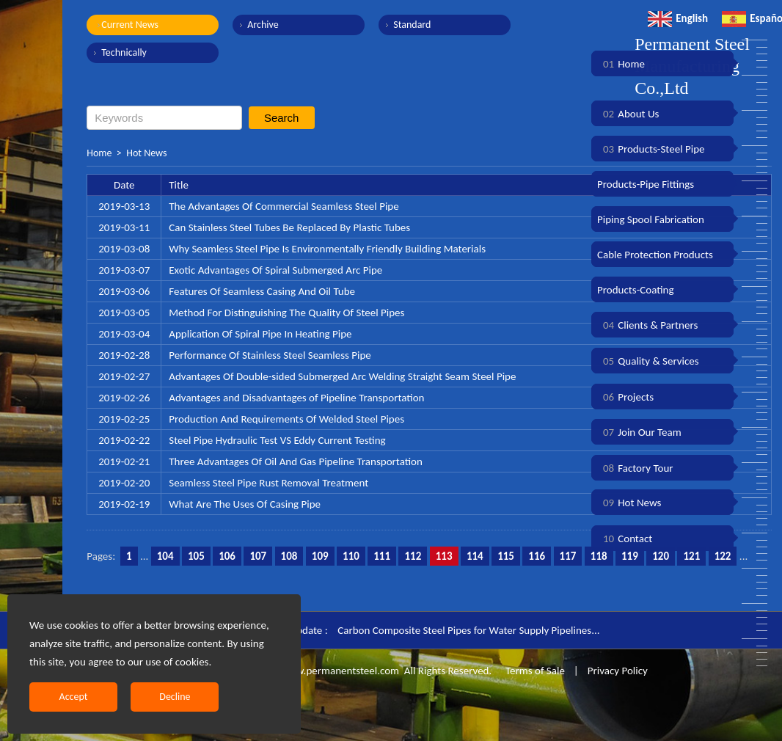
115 (505, 556)
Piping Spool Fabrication (650, 219)
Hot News (146, 153)
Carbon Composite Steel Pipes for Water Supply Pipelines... (468, 630)
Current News (129, 24)
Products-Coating (635, 289)
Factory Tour (635, 468)
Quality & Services (648, 361)
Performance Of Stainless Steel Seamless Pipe (270, 355)
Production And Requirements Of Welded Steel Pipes (286, 419)
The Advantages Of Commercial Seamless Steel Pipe (283, 206)
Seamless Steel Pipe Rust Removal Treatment (268, 482)
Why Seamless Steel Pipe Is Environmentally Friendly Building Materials (327, 248)
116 (536, 556)
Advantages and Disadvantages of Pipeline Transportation (296, 397)
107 (257, 556)
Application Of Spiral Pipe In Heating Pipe (260, 333)
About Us (628, 113)
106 (227, 556)
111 (381, 556)
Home (99, 153)
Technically (124, 52)
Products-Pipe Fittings (645, 184)
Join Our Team (639, 432)
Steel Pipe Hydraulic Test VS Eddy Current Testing (277, 440)
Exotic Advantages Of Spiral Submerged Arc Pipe (275, 270)
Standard (412, 24)
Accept (73, 696)
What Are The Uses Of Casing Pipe (245, 504)
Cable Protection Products (655, 254)
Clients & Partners (647, 325)
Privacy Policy (618, 670)
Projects (625, 397)
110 (351, 556)
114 (475, 556)
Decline (174, 696)
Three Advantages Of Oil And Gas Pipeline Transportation (296, 461)
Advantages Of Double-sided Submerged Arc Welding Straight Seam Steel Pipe (342, 376)
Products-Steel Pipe (651, 149)
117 (568, 556)
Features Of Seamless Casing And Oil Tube (262, 291)
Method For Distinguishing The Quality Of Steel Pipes (286, 312)
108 (289, 556)
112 (412, 556)
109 (320, 556)
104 (165, 556)
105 (196, 556)
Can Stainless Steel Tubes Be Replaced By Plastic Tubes (289, 227)
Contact (624, 538)
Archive (262, 24)
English (678, 18)
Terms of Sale (534, 670)
